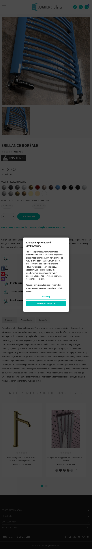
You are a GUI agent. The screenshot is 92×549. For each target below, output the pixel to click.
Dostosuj (46, 297)
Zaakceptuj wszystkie (46, 303)
